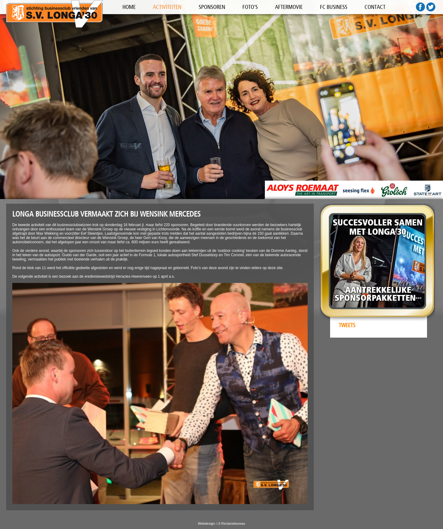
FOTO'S (250, 7)
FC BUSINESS (333, 7)
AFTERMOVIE (289, 7)
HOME (129, 7)
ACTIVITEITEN (167, 7)
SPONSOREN (212, 7)
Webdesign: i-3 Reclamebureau (221, 523)
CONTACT (375, 7)
